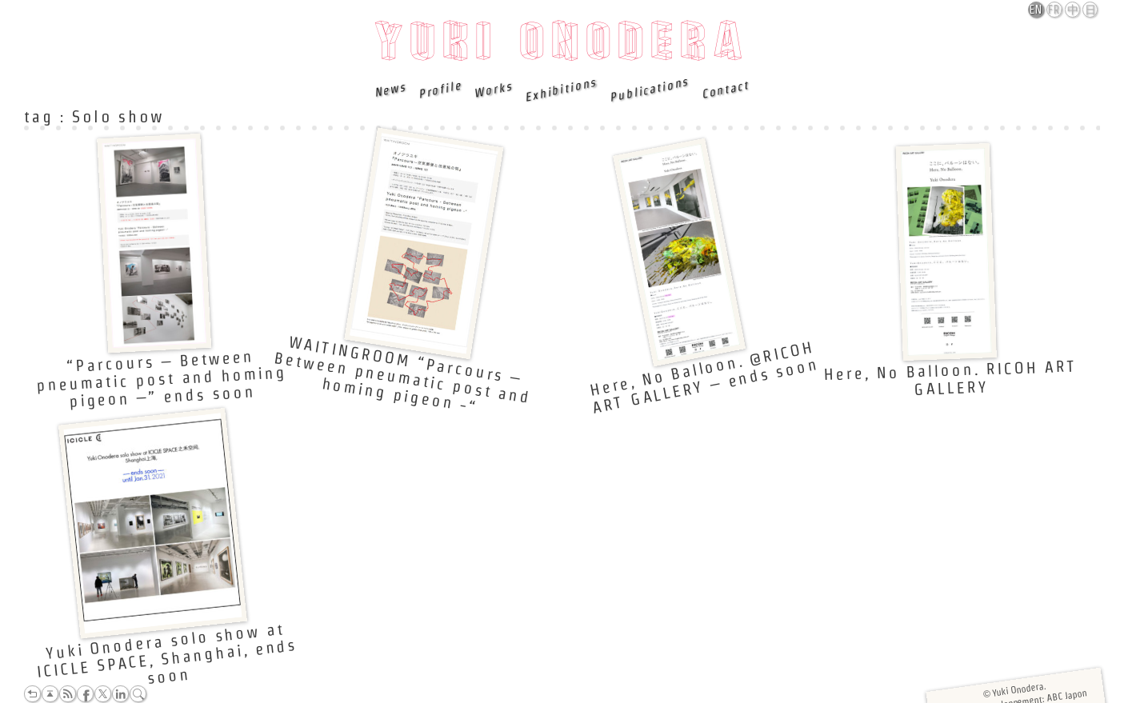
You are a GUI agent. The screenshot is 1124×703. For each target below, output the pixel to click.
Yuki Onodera (562, 45)
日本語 (1091, 10)
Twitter (102, 693)
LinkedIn (120, 693)
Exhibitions (560, 89)
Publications (649, 89)
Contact (725, 89)
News (390, 89)
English (1037, 9)
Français (1055, 9)
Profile (439, 89)
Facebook (85, 693)
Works (493, 89)
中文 (1073, 10)
